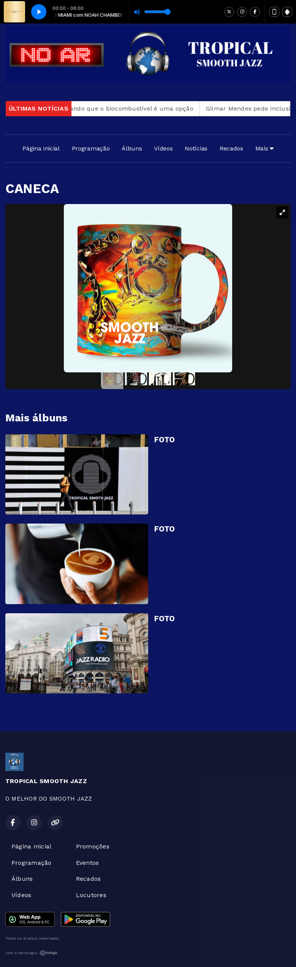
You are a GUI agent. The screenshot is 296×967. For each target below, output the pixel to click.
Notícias (196, 148)
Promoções (92, 846)
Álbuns (132, 148)
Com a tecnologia (31, 953)
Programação (90, 148)
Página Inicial (41, 148)
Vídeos (163, 148)
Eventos (87, 862)
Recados (231, 148)
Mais (264, 148)
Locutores (91, 895)
